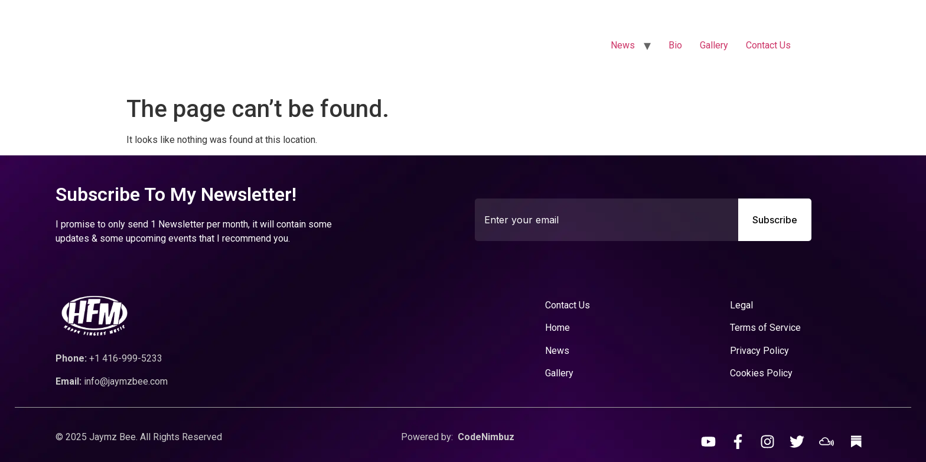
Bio (675, 45)
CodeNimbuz (486, 437)
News (623, 45)
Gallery (714, 45)
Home (557, 327)
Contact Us (768, 45)
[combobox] (606, 220)
